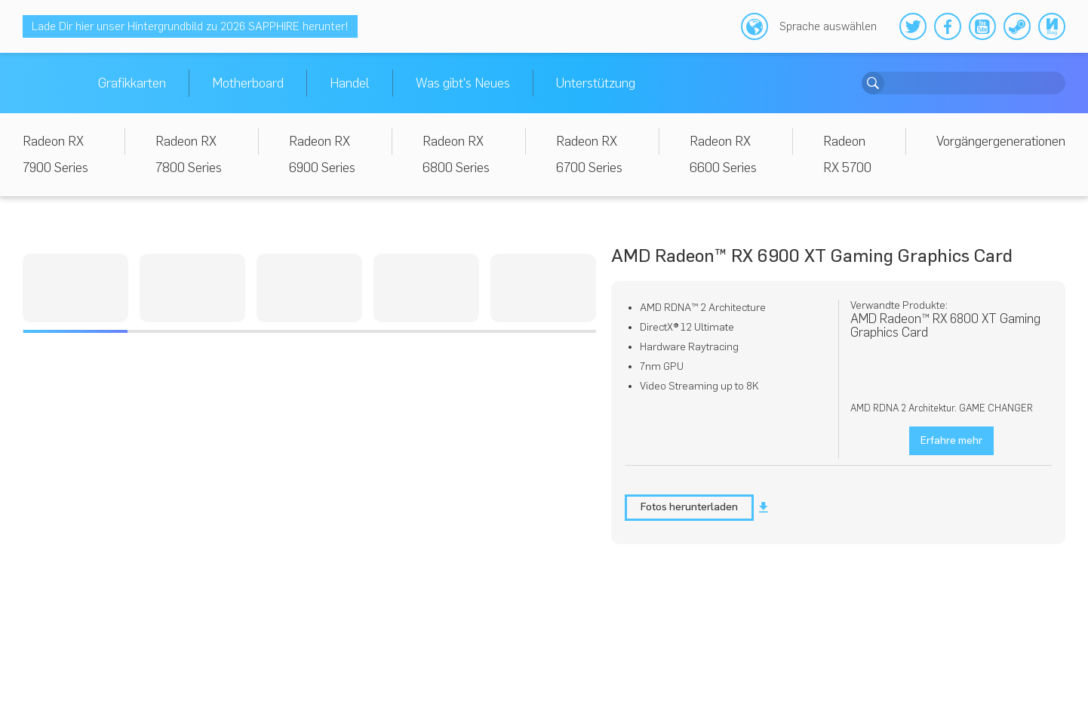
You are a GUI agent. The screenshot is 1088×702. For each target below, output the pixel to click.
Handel (350, 83)
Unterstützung (595, 83)
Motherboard (248, 83)
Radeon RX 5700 (847, 154)
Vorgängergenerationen (1000, 141)
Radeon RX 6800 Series (456, 154)
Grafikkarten (132, 83)
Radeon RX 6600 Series (723, 154)
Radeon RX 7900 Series (55, 154)
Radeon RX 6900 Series (322, 154)
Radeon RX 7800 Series (188, 154)
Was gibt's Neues (463, 83)
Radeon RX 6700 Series (589, 154)
